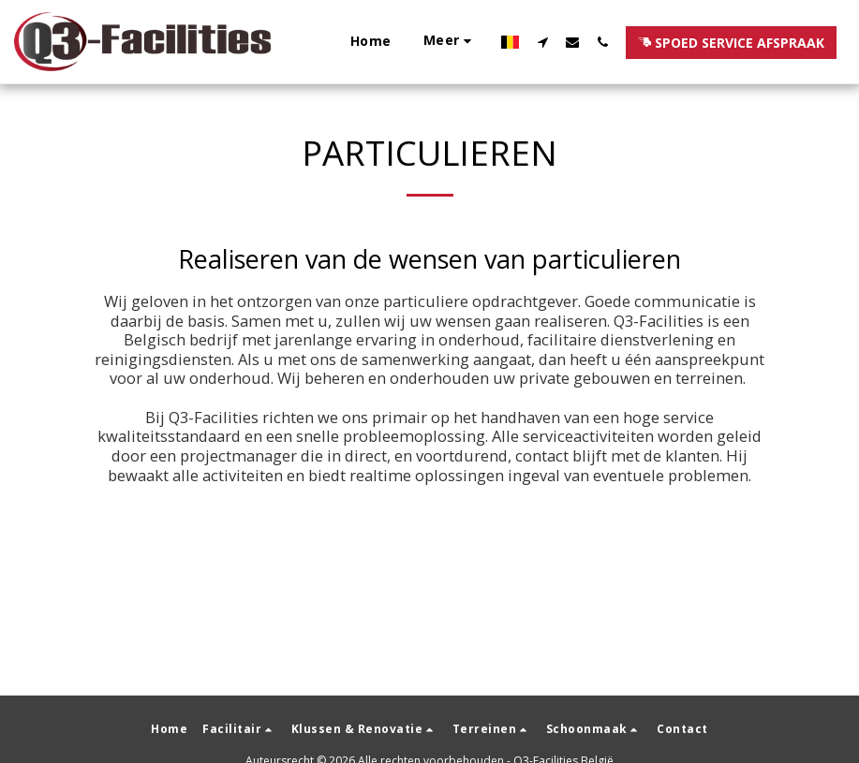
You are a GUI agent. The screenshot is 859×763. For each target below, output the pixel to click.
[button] (542, 42)
